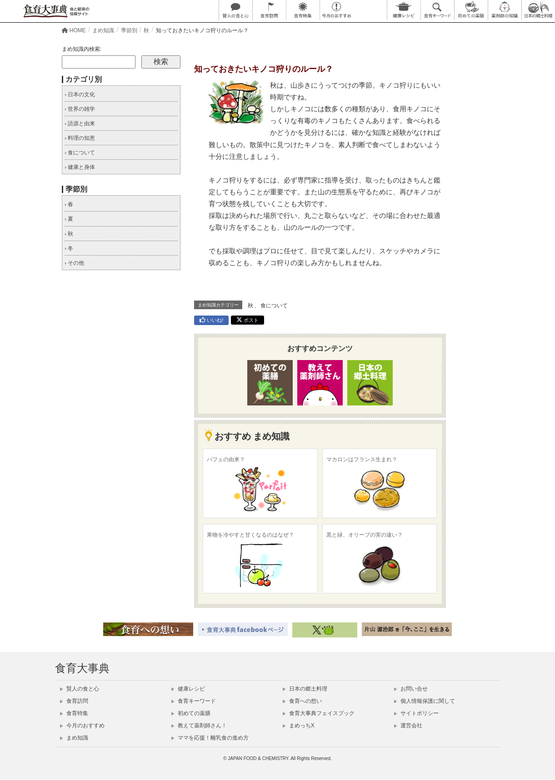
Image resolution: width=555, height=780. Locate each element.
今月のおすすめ (82, 725)
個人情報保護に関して (424, 701)
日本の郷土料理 (305, 689)
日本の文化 (80, 94)
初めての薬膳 (190, 713)
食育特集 (74, 713)
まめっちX (299, 725)
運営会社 (408, 725)
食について (274, 305)
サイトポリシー (416, 713)
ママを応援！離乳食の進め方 (210, 738)
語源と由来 (80, 123)
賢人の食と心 (79, 689)
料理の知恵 (80, 138)
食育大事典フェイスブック (319, 713)
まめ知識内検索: (81, 49)
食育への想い (302, 701)
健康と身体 (80, 167)
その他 (74, 263)
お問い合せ (411, 689)
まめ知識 (74, 738)
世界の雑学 (80, 109)
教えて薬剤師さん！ (199, 725)
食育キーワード (193, 701)
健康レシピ (188, 689)
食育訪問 (74, 701)
